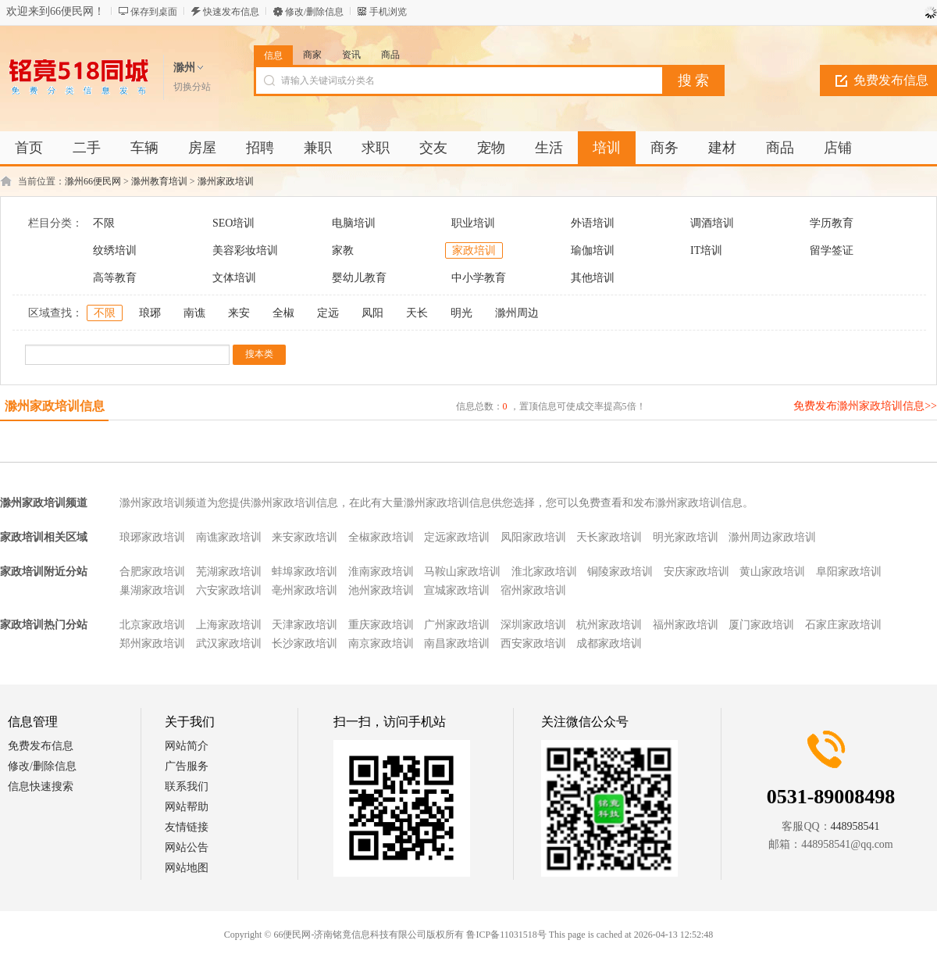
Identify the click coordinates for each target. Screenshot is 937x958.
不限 (104, 223)
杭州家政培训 (609, 625)
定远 (328, 313)
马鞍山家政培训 (462, 571)
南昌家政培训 (457, 643)
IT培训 (706, 250)
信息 (273, 55)
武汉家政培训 (229, 643)
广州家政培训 (457, 625)
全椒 (283, 313)
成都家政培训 (609, 643)
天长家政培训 (609, 537)
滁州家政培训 (226, 181)
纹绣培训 (115, 250)
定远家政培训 (457, 537)
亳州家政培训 (304, 590)
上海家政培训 (229, 625)
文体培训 (234, 278)
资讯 (351, 54)
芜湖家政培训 (229, 571)
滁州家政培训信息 (55, 406)
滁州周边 (517, 313)
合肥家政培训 (152, 571)
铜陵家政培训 (620, 571)
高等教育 (115, 278)
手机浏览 (388, 11)
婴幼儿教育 (359, 278)
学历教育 (831, 223)
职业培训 (473, 223)
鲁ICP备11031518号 (506, 934)
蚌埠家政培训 (304, 571)
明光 (461, 313)
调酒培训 (712, 223)
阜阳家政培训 (849, 571)
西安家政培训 (533, 643)
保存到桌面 (153, 11)
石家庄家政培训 (843, 625)
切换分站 (192, 86)
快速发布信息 (231, 11)
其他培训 (593, 278)
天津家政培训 (304, 625)
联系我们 (186, 786)
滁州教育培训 (159, 181)
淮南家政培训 (381, 571)
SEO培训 (233, 223)
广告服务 (186, 766)
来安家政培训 (304, 537)
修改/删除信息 (314, 11)
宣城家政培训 (457, 590)
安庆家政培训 (696, 571)
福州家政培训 (685, 625)
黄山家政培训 (772, 571)
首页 (29, 147)
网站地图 (186, 868)
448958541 (855, 826)
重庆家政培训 (381, 625)
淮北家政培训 (544, 571)
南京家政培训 (381, 643)
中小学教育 (478, 278)
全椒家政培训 (381, 537)
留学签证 (831, 250)
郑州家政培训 (152, 643)
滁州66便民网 (93, 181)
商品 (390, 54)
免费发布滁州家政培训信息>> (865, 406)
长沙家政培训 (304, 643)
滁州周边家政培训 (772, 537)
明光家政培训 (685, 537)
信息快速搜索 (40, 786)
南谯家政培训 (229, 537)
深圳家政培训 (533, 625)
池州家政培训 (381, 590)
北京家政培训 (152, 625)
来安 (239, 313)
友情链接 (186, 827)
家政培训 (474, 250)
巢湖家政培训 (152, 590)
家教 (343, 250)
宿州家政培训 (533, 590)
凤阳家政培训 (533, 537)
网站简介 (186, 746)
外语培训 (593, 223)
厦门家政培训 (761, 625)
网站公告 (186, 847)
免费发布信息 (40, 746)
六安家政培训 (229, 590)
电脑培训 (354, 223)
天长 (417, 313)
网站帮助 (186, 807)
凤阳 (372, 313)
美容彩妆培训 (245, 250)
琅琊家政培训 (152, 537)
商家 (312, 54)
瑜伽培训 (593, 250)
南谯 (194, 313)
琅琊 (150, 313)
